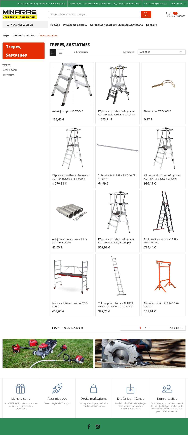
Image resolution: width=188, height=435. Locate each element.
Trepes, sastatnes (16, 51)
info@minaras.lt (159, 3)
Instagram (97, 426)
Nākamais (177, 327)
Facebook (88, 426)
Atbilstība (161, 52)
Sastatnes (8, 75)
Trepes (6, 65)
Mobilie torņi (10, 70)
